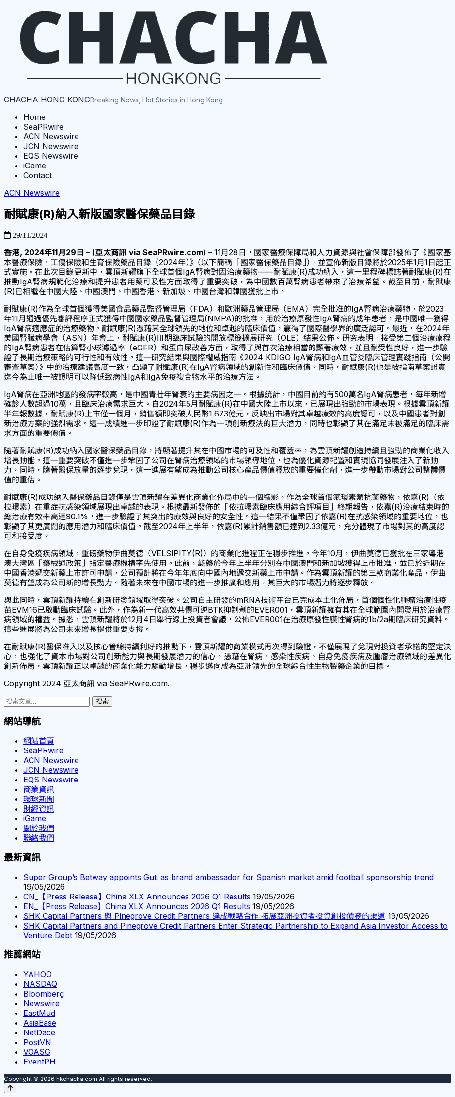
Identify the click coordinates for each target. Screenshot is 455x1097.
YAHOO (37, 974)
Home (34, 117)
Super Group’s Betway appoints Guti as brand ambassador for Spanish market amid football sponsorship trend (228, 877)
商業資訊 (38, 789)
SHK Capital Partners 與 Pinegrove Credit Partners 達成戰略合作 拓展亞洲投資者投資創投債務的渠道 (204, 916)
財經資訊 (38, 809)
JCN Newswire (50, 146)
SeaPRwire (43, 127)
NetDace (39, 1032)
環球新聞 (38, 799)
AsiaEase (39, 1023)
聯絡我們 (38, 838)
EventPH (39, 1061)
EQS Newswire (50, 156)
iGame (34, 165)
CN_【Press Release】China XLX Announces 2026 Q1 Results (137, 896)
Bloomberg (43, 993)
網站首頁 (38, 741)
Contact (37, 175)
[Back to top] (10, 1088)
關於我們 (38, 828)
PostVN (37, 1042)
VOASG (36, 1052)
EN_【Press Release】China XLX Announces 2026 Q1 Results (136, 906)
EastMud (39, 1013)
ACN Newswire (51, 136)
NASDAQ (40, 984)
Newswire (41, 1003)
